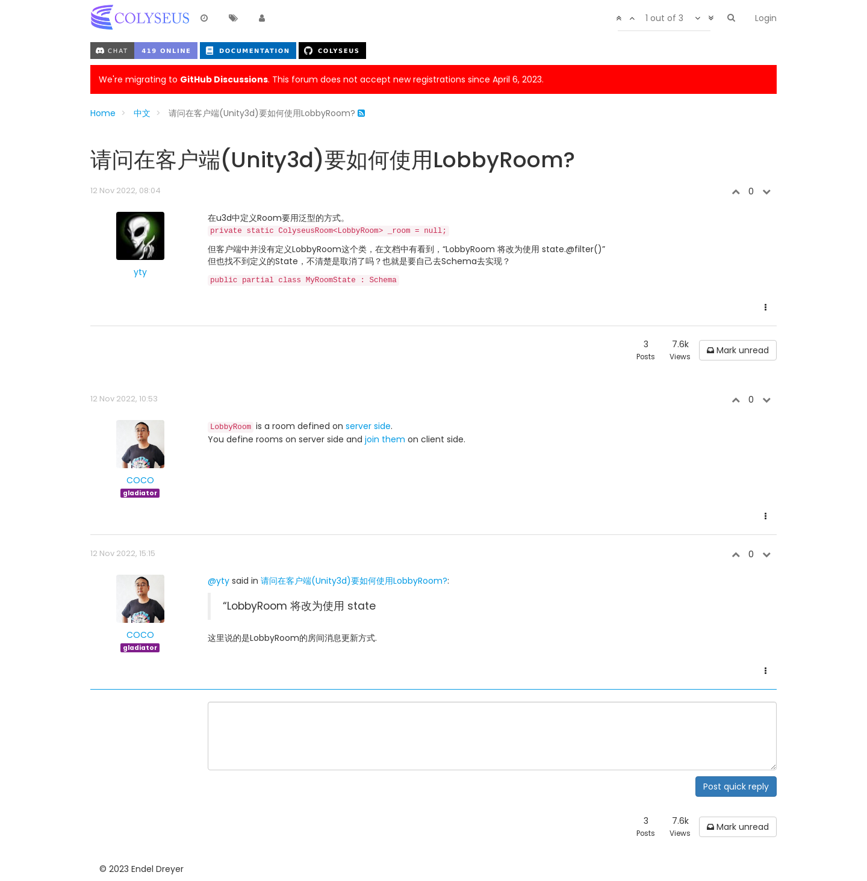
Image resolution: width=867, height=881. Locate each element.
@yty (218, 581)
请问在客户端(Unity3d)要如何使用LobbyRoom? (354, 581)
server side (368, 426)
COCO (140, 480)
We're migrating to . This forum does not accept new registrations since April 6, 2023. (321, 79)
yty (140, 272)
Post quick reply (736, 787)
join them (385, 439)
